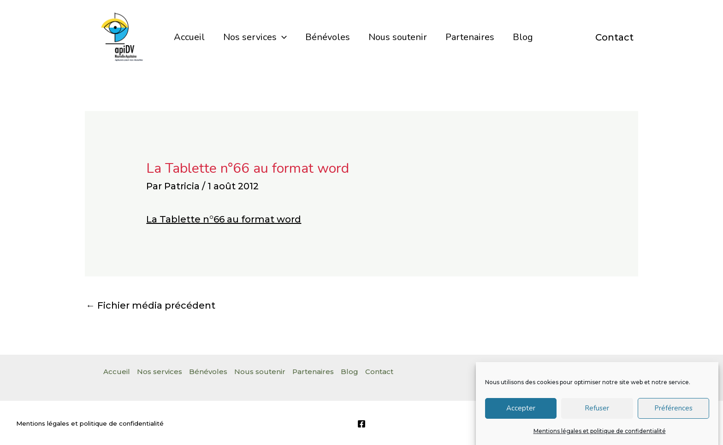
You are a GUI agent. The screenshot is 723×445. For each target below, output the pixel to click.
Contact (614, 37)
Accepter (520, 411)
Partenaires (469, 37)
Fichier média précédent (150, 305)
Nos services (255, 37)
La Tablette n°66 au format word (223, 219)
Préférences (673, 411)
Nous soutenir (397, 37)
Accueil (189, 37)
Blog (523, 37)
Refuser (597, 411)
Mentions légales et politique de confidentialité (599, 434)
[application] (282, 37)
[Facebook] (361, 424)
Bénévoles (327, 37)
